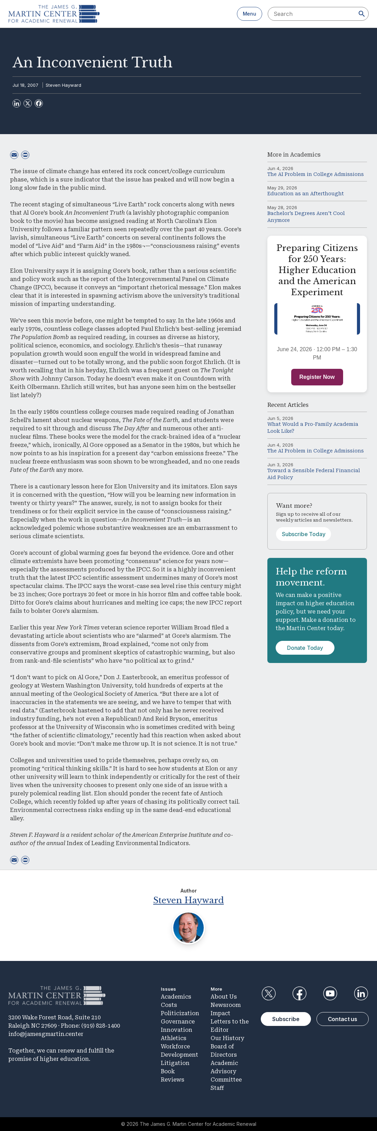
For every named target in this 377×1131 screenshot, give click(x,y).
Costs (169, 1005)
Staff (217, 1088)
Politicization (180, 1013)
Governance (178, 1021)
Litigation (175, 1063)
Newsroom (226, 1005)
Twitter (268, 993)
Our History (227, 1038)
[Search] (362, 14)
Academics (305, 154)
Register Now (317, 377)
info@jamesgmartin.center (45, 1034)
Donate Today (305, 647)
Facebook (299, 993)
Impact (220, 1013)
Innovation (176, 1030)
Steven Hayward (63, 85)
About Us (224, 996)
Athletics (173, 1038)
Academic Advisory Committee (226, 1071)
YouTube (330, 993)
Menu (249, 14)
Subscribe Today (303, 534)
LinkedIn (361, 993)
